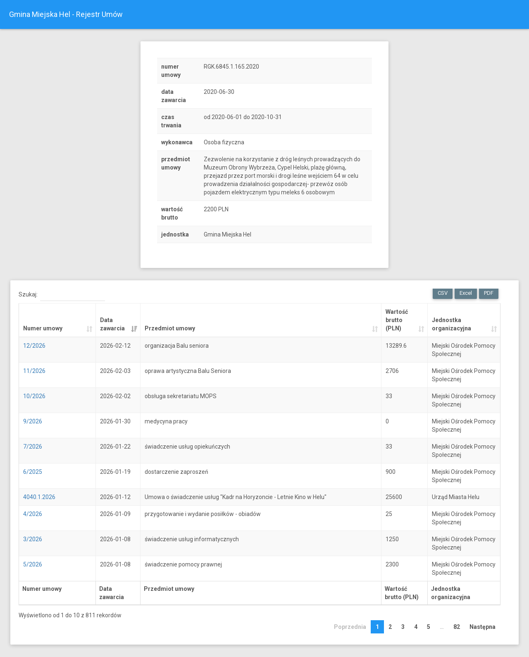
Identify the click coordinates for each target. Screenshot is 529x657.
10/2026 (34, 396)
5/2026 (32, 564)
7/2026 (32, 446)
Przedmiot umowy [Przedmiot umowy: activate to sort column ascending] (170, 328)
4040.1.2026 (39, 497)
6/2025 (32, 471)
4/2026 (32, 514)
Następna (482, 627)
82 (456, 627)
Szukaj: (62, 295)
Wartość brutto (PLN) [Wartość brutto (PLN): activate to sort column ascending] (397, 320)
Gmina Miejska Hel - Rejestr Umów (66, 14)
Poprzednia (350, 627)
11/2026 (34, 371)
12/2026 (34, 345)
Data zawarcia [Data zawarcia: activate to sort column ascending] (112, 324)
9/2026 (32, 421)
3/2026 (32, 539)
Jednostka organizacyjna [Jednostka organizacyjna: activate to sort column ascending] (451, 324)
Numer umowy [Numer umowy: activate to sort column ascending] (42, 328)
